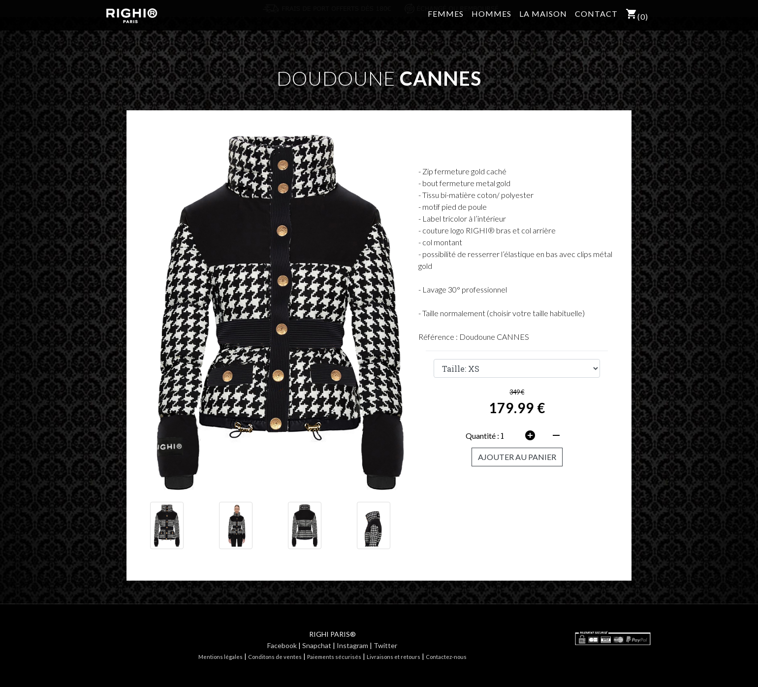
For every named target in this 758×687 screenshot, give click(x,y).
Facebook (282, 645)
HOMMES (491, 19)
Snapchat (316, 645)
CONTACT (596, 19)
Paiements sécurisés (334, 657)
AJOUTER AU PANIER (517, 456)
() (637, 20)
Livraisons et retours (393, 657)
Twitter (385, 645)
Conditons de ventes (275, 657)
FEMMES (446, 19)
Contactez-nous (446, 657)
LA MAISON (543, 19)
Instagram (352, 645)
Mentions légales (220, 657)
